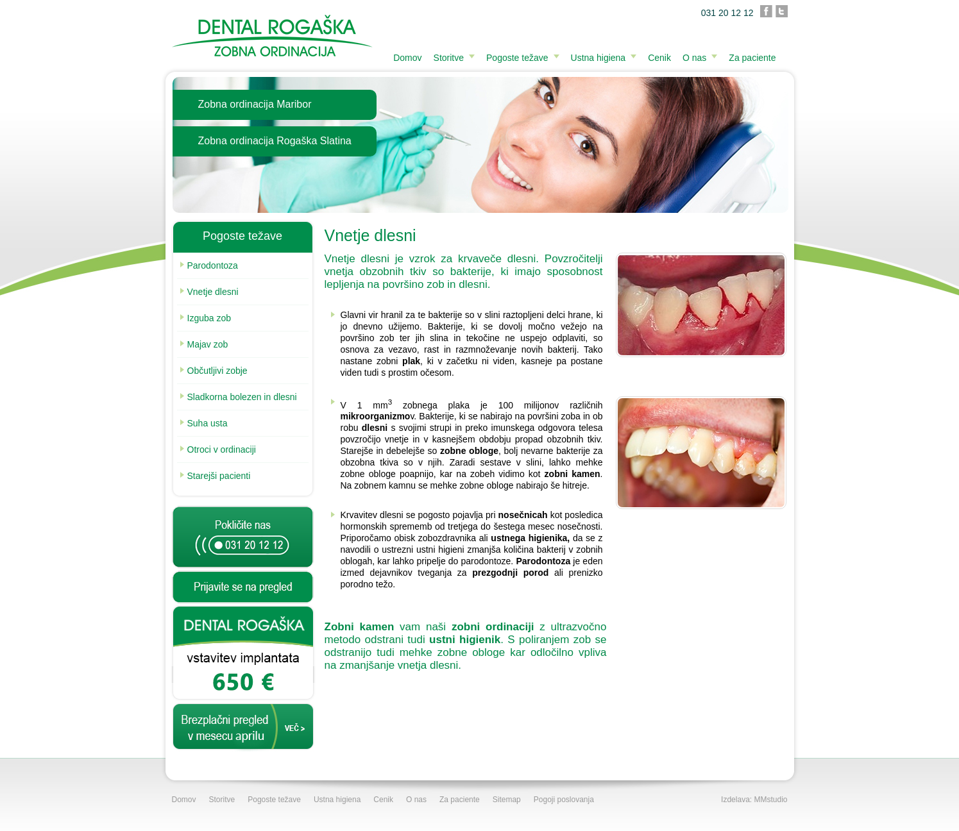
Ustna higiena (598, 58)
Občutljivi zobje (214, 370)
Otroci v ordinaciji (218, 449)
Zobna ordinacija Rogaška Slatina (275, 140)
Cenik (659, 58)
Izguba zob (206, 318)
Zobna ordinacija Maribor (255, 104)
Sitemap (507, 799)
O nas (694, 58)
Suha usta (204, 423)
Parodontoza (209, 265)
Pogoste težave (517, 58)
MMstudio (770, 799)
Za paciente (752, 58)
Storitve (449, 58)
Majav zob (204, 344)
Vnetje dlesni (209, 292)
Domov (407, 58)
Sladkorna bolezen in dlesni (238, 397)
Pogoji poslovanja (564, 799)
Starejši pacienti (215, 476)
